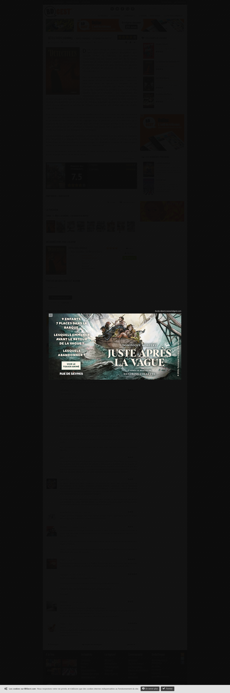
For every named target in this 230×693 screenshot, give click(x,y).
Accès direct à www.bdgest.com (168, 311)
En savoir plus (150, 688)
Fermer (167, 688)
